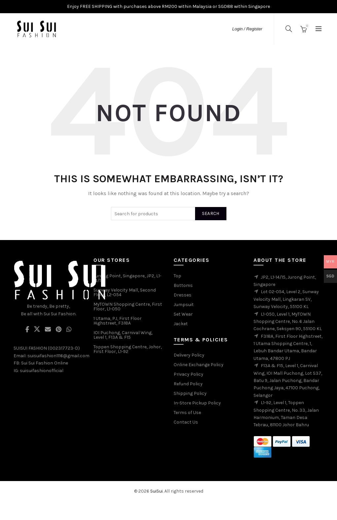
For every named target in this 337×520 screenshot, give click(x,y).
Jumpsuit (184, 304)
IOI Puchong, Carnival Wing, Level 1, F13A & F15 (122, 335)
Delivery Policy (189, 355)
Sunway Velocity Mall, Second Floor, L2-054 (124, 292)
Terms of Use (187, 412)
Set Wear (183, 314)
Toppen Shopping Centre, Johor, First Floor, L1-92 (127, 349)
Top (177, 276)
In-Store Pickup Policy (197, 403)
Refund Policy (188, 384)
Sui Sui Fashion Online (44, 363)
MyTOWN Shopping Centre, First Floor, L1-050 (127, 306)
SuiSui (156, 491)
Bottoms (183, 285)
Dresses (182, 295)
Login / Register (247, 28)
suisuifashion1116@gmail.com (58, 356)
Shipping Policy (190, 393)
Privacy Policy (188, 374)
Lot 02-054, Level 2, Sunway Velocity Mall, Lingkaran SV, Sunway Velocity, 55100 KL (286, 299)
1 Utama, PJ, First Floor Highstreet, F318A (117, 321)
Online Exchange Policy (198, 364)
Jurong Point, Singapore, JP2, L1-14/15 (127, 278)
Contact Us (186, 422)
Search (210, 213)
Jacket (181, 324)
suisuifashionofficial (41, 370)
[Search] (289, 29)
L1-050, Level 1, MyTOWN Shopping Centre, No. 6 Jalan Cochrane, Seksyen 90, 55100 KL (287, 321)
